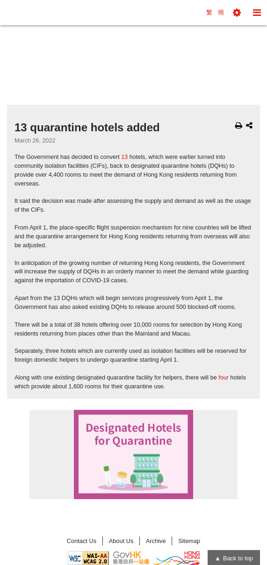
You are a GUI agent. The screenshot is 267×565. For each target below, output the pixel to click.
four (223, 377)
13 (124, 157)
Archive (156, 540)
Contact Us (81, 540)
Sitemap (189, 540)
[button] (237, 13)
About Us (121, 540)
